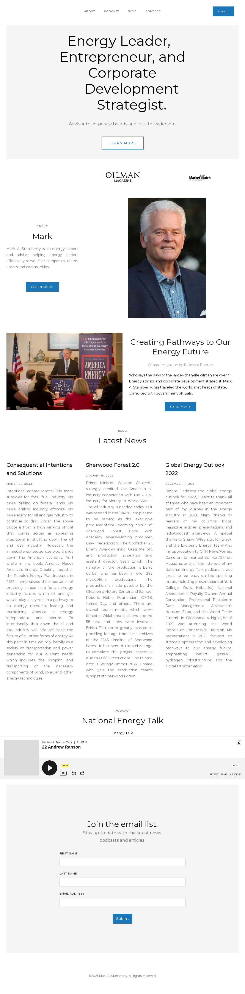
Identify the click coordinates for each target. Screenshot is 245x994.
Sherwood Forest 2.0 (113, 465)
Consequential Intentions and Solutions (39, 469)
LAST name (68, 873)
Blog (132, 11)
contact (153, 11)
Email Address (72, 893)
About (89, 11)
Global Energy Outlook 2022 (195, 469)
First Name (69, 853)
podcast (111, 11)
